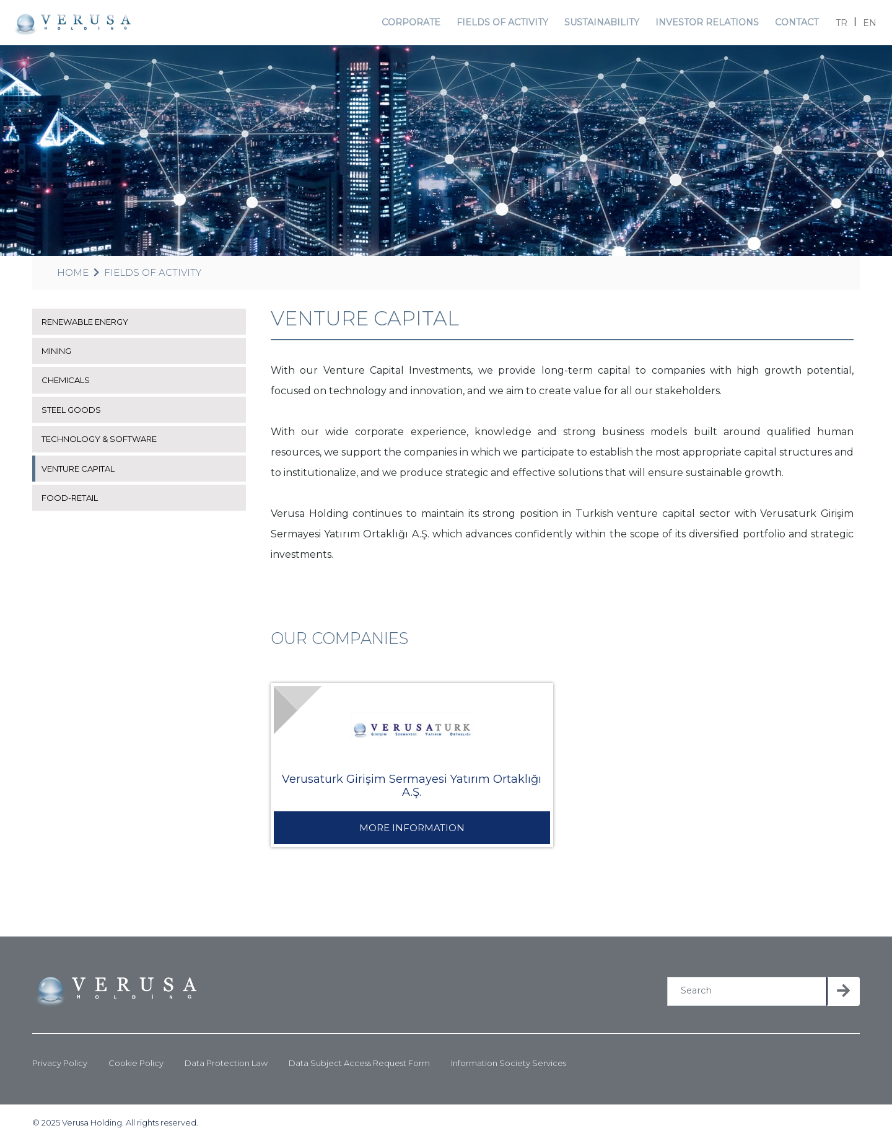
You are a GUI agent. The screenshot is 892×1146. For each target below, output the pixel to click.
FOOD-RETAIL (72, 502)
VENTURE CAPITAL (82, 472)
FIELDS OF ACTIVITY (503, 24)
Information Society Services (508, 1068)
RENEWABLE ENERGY (92, 326)
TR (835, 24)
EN (863, 24)
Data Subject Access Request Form (359, 1068)
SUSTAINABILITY (599, 24)
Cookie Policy (136, 1068)
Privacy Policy (59, 1068)
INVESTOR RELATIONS (701, 24)
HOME (73, 277)
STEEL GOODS (74, 414)
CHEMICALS (69, 384)
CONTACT (788, 24)
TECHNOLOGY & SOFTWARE (104, 443)
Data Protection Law (226, 1068)
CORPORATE (413, 24)
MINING (60, 355)
